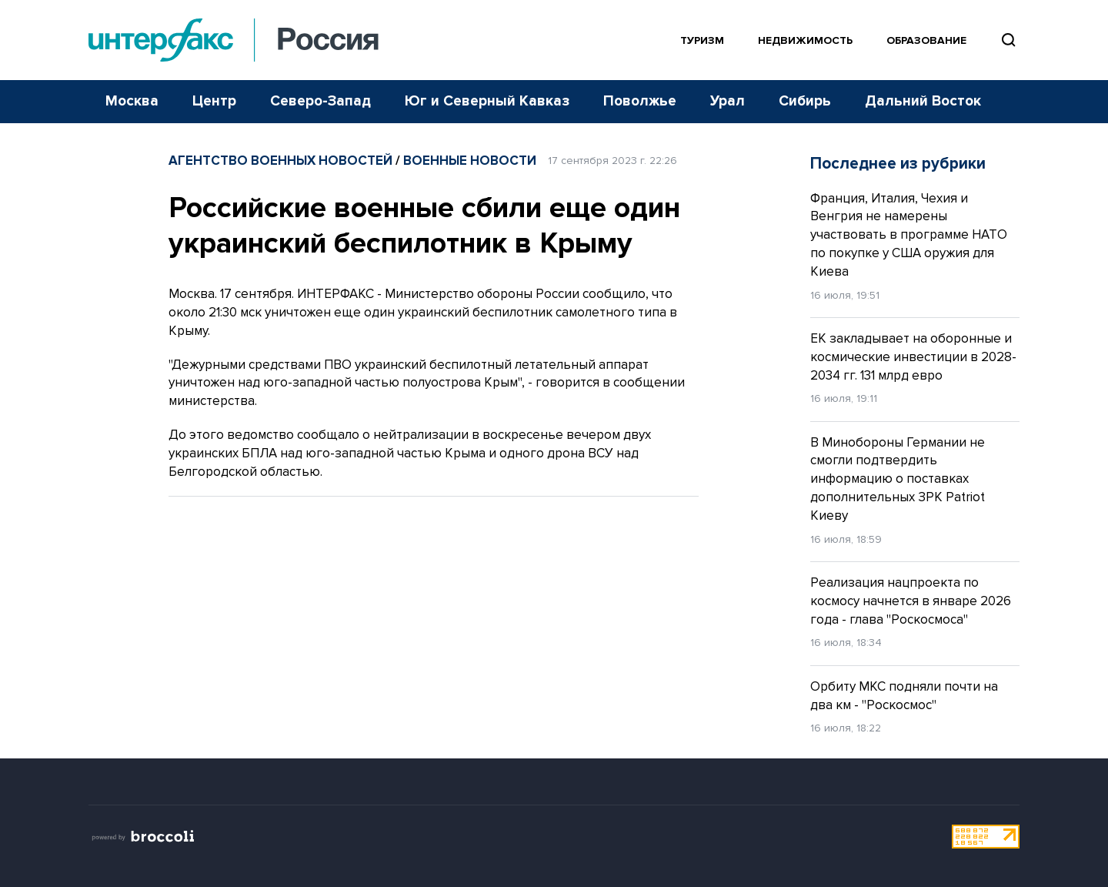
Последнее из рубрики (898, 163)
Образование (926, 40)
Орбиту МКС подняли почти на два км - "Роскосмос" (904, 695)
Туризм (702, 40)
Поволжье (639, 101)
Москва (132, 101)
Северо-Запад (320, 101)
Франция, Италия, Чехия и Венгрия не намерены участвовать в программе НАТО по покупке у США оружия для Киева (908, 234)
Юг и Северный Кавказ (487, 101)
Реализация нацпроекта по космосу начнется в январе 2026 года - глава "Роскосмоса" (910, 601)
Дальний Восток (923, 101)
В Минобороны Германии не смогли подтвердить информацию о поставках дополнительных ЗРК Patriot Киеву (897, 479)
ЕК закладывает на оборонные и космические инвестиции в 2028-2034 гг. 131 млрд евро (913, 356)
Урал (727, 101)
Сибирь (805, 101)
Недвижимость (805, 40)
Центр (214, 101)
